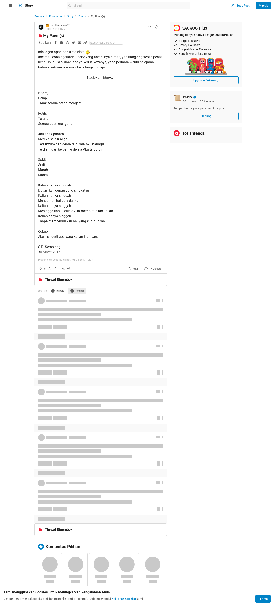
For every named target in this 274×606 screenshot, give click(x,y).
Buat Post (240, 5)
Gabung (206, 116)
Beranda (39, 16)
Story (70, 16)
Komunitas (55, 16)
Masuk (263, 5)
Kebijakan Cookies (124, 598)
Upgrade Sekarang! (206, 80)
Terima (263, 598)
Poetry (82, 16)
